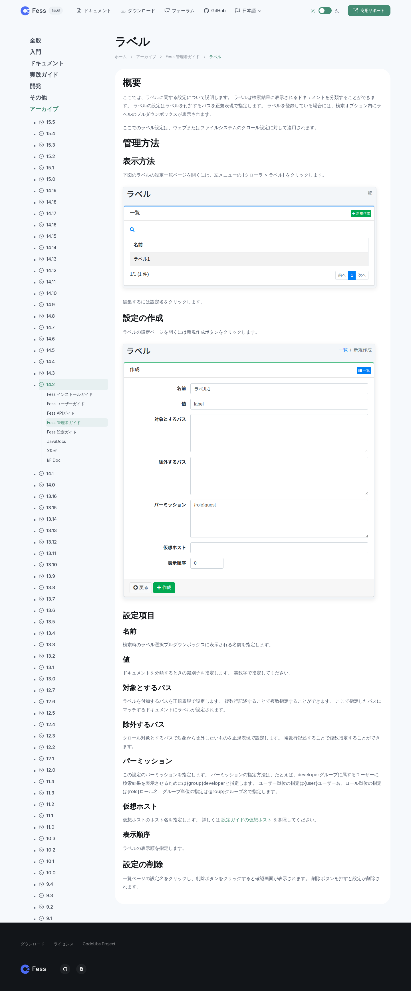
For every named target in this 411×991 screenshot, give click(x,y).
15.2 (47, 156)
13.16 (48, 496)
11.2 (46, 804)
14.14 (48, 247)
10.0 (47, 873)
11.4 (46, 781)
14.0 (47, 485)
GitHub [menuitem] (215, 10)
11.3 (46, 793)
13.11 (47, 553)
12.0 (47, 770)
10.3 (47, 838)
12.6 (47, 701)
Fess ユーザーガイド (66, 403)
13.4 (47, 633)
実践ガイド (44, 74)
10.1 (46, 861)
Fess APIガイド (61, 413)
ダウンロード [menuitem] (137, 10)
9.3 (46, 895)
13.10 (48, 565)
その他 (38, 97)
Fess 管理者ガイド (64, 422)
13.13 (48, 530)
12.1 (46, 758)
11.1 (46, 815)
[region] (64, 508)
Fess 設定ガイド (62, 431)
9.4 (46, 884)
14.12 (48, 270)
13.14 (48, 519)
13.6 (47, 610)
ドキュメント (47, 63)
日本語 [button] (245, 10)
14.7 (47, 327)
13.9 (47, 576)
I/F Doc (54, 460)
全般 (35, 40)
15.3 (47, 145)
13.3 (47, 644)
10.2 (47, 850)
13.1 (46, 667)
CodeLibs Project (99, 943)
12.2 (47, 747)
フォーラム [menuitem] (179, 10)
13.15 (48, 507)
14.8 (47, 316)
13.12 (48, 542)
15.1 (46, 168)
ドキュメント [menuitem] (93, 10)
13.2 (47, 656)
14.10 (48, 293)
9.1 (45, 918)
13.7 (47, 599)
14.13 (48, 259)
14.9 (47, 304)
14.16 (48, 225)
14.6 (47, 339)
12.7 (47, 690)
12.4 (47, 724)
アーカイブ (44, 109)
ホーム (121, 56)
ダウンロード (33, 943)
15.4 (47, 133)
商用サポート (368, 10)
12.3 (47, 736)
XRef (52, 450)
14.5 (47, 350)
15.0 (47, 179)
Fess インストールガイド (70, 394)
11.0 (47, 827)
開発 (35, 86)
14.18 (48, 202)
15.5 (47, 122)
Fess (42, 10)
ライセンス (64, 943)
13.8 (47, 587)
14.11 (47, 282)
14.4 (47, 361)
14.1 (46, 473)
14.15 (48, 236)
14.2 (47, 384)
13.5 (47, 622)
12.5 (47, 713)
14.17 (48, 213)
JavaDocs (56, 441)
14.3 (47, 373)
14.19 (48, 190)
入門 (35, 51)
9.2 (46, 907)
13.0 (47, 679)
